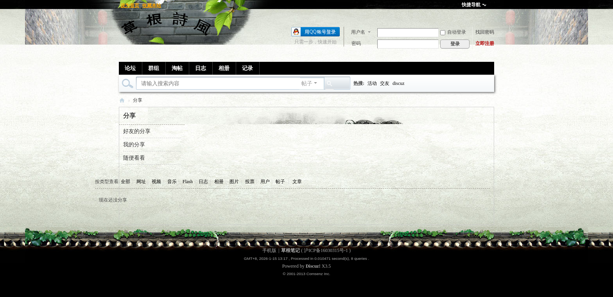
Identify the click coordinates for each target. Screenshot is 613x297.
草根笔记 (122, 100)
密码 (356, 43)
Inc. (327, 274)
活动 (372, 83)
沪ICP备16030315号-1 (326, 250)
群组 (153, 68)
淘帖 (177, 68)
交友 (384, 83)
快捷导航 (471, 4)
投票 (250, 181)
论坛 (130, 68)
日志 (200, 68)
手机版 (269, 250)
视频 (156, 181)
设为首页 (129, 5)
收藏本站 (151, 5)
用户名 (358, 32)
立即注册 (484, 43)
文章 (297, 181)
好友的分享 (137, 131)
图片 (234, 181)
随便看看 (134, 158)
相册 (224, 68)
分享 (137, 100)
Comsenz (315, 274)
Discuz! (313, 266)
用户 (265, 181)
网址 (141, 181)
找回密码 (484, 32)
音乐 (172, 181)
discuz (399, 83)
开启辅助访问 (492, 5)
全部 (125, 181)
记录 (247, 68)
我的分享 (134, 145)
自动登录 (453, 32)
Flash (188, 181)
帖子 (306, 83)
